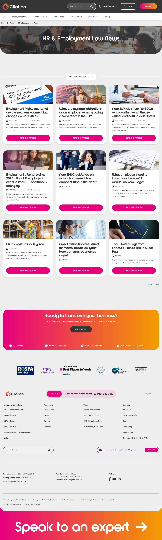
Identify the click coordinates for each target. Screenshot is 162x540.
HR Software (9, 421)
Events (47, 421)
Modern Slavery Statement (89, 500)
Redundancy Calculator (93, 427)
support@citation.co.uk (14, 481)
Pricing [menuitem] (107, 16)
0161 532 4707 (109, 6)
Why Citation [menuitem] (76, 16)
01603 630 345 (18, 474)
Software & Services (13, 405)
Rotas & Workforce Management (17, 432)
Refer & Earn (128, 432)
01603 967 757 (17, 478)
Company (127, 405)
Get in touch (81, 329)
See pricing (54, 394)
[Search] (91, 6)
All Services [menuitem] (59, 16)
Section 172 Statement (69, 500)
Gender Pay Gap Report (50, 500)
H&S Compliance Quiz (92, 421)
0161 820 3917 (103, 393)
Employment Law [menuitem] (19, 16)
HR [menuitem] (3, 16)
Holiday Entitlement (91, 410)
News (12, 23)
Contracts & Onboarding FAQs (135, 438)
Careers (126, 421)
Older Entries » (153, 284)
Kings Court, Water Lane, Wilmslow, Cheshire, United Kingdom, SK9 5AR (69, 478)
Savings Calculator (91, 415)
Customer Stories (130, 415)
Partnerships (128, 427)
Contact (148, 6)
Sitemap (35, 500)
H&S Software (10, 427)
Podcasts (47, 427)
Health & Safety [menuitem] (40, 16)
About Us (127, 410)
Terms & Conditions (22, 500)
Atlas (6, 438)
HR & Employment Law (13, 410)
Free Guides (49, 410)
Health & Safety (10, 415)
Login (130, 7)
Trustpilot (81, 337)
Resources (48, 405)
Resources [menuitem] (93, 16)
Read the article (28, 138)
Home (3, 23)
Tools (85, 405)
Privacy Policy (7, 500)
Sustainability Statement (110, 500)
